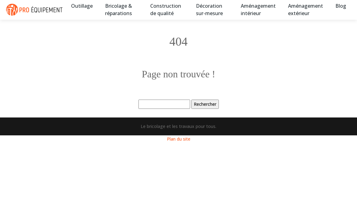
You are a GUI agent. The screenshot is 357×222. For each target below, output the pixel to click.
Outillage (82, 5)
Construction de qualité (165, 9)
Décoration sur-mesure (209, 9)
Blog (340, 5)
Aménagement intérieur (258, 9)
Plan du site (178, 139)
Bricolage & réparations (118, 9)
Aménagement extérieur (305, 9)
